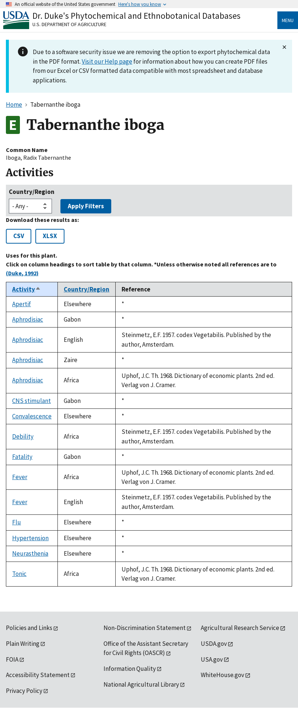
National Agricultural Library (141, 684)
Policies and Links (29, 628)
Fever (19, 477)
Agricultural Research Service (240, 628)
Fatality (22, 457)
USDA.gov (214, 644)
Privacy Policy (24, 691)
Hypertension (30, 538)
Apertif (21, 304)
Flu (16, 522)
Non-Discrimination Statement (145, 628)
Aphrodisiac (27, 319)
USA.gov (212, 659)
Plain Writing (22, 644)
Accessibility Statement (38, 675)
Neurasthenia (30, 553)
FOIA (12, 659)
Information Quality (130, 669)
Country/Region (32, 192)
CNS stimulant (31, 401)
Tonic (19, 574)
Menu (288, 20)
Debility (23, 436)
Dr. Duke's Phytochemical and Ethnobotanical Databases (136, 15)
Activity (26, 289)
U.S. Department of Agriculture (69, 24)
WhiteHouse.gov (222, 675)
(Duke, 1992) (22, 273)
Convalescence (32, 416)
